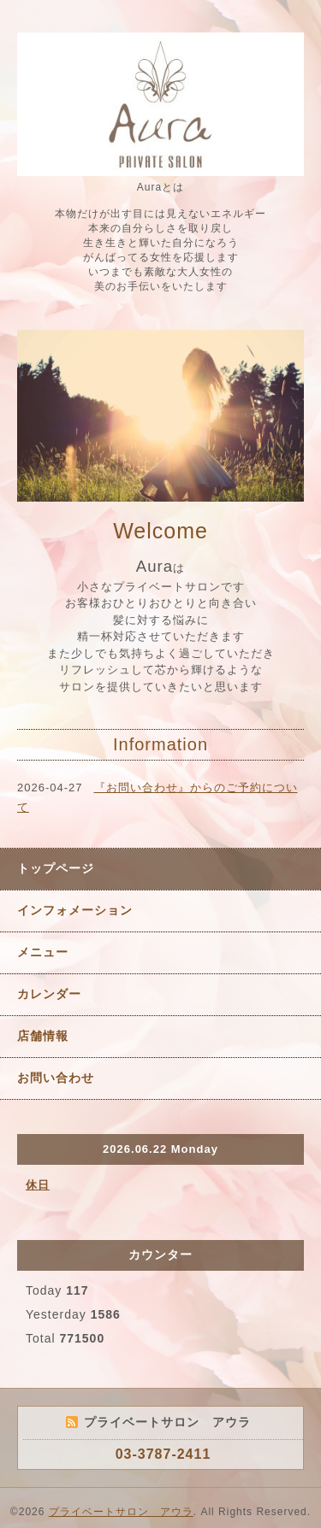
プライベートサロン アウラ (121, 1512)
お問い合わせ (55, 1077)
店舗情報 (42, 1036)
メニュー (42, 952)
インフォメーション (75, 910)
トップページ (55, 868)
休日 (38, 1184)
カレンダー (49, 994)
